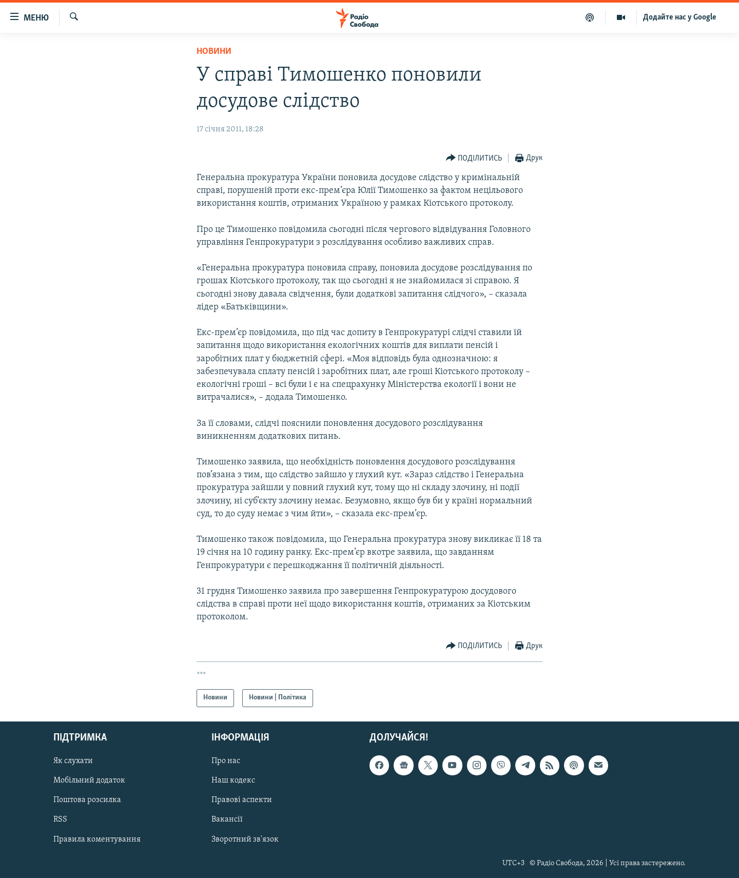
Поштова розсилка (87, 800)
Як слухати (73, 761)
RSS (60, 819)
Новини (214, 51)
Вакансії (227, 819)
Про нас (225, 761)
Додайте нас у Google (679, 17)
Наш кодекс (233, 780)
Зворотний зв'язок (245, 839)
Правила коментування (97, 839)
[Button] (474, 158)
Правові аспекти (241, 800)
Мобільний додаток (89, 780)
